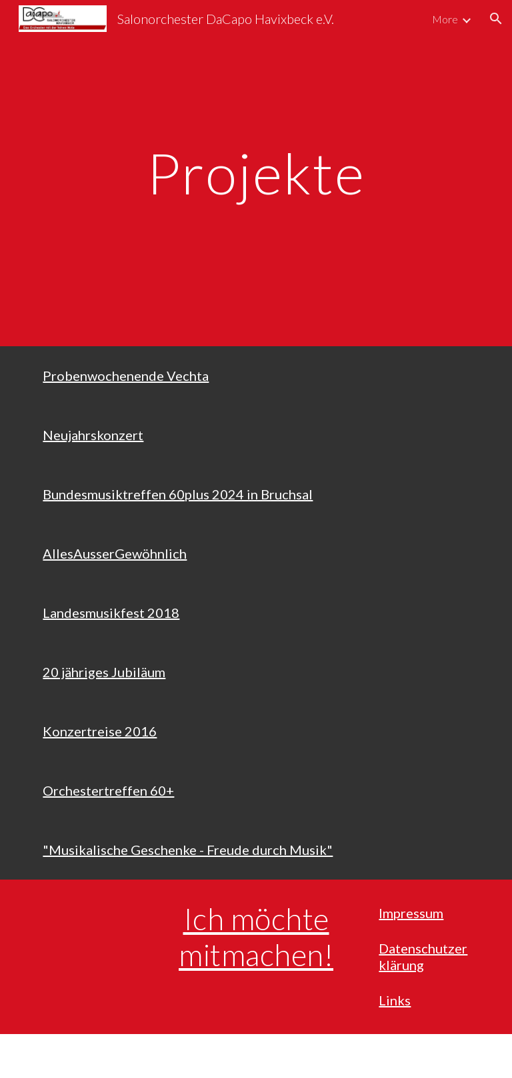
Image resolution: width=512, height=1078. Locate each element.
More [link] (445, 19)
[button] (496, 19)
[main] (255, 172)
